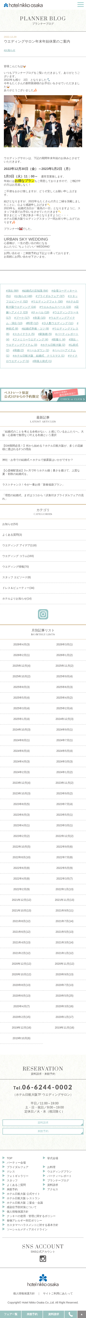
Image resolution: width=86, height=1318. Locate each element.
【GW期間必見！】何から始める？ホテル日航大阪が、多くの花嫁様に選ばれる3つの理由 (42, 447)
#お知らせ (9, 50)
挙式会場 (52, 1158)
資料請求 (43, 1122)
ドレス (11, 1171)
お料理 (51, 1167)
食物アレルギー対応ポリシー (24, 1220)
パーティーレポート (59, 1176)
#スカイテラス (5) (24, 334)
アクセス (52, 1189)
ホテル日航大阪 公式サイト (23, 1193)
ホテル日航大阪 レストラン (23, 1198)
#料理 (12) (32, 323)
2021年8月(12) (21, 921)
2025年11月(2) (64, 665)
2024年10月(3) (21, 729)
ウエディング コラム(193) (18, 556)
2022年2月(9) (21, 889)
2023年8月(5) (21, 804)
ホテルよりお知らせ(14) (17, 598)
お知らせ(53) (10, 524)
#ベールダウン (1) (38, 350)
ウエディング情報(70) (15, 566)
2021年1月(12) (64, 953)
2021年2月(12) (21, 953)
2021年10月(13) (21, 910)
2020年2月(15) (21, 1016)
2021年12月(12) (21, 899)
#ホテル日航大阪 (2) (53, 344)
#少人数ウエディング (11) (57, 323)
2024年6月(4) (21, 750)
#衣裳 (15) (39, 317)
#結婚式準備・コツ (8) (35, 328)
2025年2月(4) (64, 708)
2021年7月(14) (64, 921)
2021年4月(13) (21, 942)
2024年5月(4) (64, 750)
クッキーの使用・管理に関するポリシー (31, 1216)
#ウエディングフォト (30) (47, 301)
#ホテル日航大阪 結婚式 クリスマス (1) (38, 355)
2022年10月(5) (21, 846)
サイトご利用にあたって (58, 1293)
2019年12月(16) (21, 1027)
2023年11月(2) (64, 782)
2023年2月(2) (21, 836)
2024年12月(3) (64, 718)
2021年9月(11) (64, 910)
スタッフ (12, 1180)
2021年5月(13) (64, 931)
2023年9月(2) (64, 793)
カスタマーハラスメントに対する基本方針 (32, 1224)
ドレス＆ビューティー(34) (18, 587)
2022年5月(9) (64, 867)
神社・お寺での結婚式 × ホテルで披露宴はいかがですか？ (37, 459)
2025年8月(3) (21, 687)
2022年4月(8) (21, 878)
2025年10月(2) (21, 676)
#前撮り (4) (58, 339)
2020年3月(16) (64, 1006)
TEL (70, 1314)
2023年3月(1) (64, 825)
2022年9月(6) (64, 846)
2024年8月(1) (21, 740)
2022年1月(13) (64, 889)
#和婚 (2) (18, 350)
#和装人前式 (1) (42, 361)
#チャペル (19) (40, 312)
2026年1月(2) (64, 655)
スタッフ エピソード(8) (16, 577)
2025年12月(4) (21, 665)
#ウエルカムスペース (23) (55, 306)
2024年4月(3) (21, 761)
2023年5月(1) (64, 814)
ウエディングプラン (59, 1171)
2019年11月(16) (64, 1027)
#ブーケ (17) (22, 317)
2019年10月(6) (21, 1038)
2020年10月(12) (21, 974)
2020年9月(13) (64, 974)
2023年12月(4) (21, 782)
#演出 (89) (12, 290)
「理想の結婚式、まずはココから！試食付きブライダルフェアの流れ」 (43, 497)
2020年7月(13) (64, 985)
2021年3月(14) (64, 942)
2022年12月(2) (64, 836)
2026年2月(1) (21, 655)
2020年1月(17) (64, 1016)
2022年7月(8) (64, 857)
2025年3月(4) (21, 708)
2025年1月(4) (21, 718)
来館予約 (43, 1131)
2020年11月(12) (64, 963)
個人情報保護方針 (17, 1211)
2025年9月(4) (64, 676)
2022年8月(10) (21, 857)
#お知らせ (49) (23, 296)
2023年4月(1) (21, 825)
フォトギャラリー (17, 1176)
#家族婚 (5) (45, 334)
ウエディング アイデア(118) (19, 545)
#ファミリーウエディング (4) (30, 339)
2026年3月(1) (64, 644)
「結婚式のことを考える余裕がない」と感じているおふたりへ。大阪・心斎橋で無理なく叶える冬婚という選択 (43, 433)
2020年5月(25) (64, 995)
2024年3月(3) (64, 761)
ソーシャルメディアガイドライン (27, 1229)
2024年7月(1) (64, 740)
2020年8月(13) (21, 985)
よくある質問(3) (12, 534)
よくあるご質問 (16, 1184)
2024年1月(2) (64, 772)
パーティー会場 (16, 1162)
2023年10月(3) (21, 793)
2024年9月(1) (64, 729)
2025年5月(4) (21, 697)
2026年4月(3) (21, 644)
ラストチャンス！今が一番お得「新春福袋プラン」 (33, 484)
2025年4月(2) (64, 697)
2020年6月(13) (21, 995)
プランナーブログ (43, 20)
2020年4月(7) (21, 1006)
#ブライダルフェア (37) (50, 296)
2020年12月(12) (21, 963)
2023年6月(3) (21, 814)
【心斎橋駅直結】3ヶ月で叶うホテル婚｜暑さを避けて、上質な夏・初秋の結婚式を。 (41, 472)
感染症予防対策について (22, 1207)
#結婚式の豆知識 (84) (35, 290)
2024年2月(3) (21, 772)
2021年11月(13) (64, 899)
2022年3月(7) (64, 878)
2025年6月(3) (64, 687)
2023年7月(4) (64, 804)
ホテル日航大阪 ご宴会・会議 (25, 1202)
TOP (9, 1158)
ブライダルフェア (17, 1167)
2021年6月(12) (21, 931)
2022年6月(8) (21, 867)
